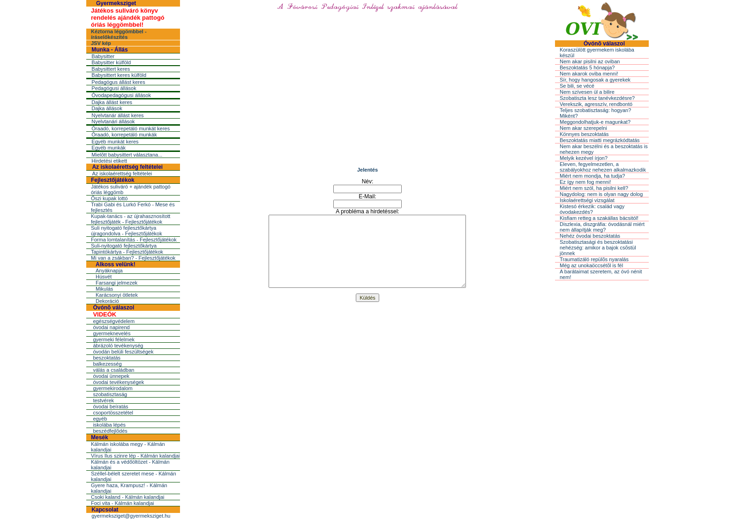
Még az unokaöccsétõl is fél (591, 265)
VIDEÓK (104, 314)
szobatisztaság (110, 394)
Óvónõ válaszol (113, 307)
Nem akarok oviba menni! (589, 73)
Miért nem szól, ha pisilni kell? (594, 188)
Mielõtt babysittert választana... (126, 155)
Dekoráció (107, 301)
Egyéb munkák (108, 148)
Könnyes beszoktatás (584, 134)
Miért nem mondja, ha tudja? (592, 176)
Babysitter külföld (111, 62)
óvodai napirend (111, 327)
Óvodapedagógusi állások (121, 95)
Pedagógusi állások (113, 88)
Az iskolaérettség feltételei (127, 167)
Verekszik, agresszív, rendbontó (596, 104)
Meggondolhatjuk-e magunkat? (595, 122)
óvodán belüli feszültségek (123, 351)
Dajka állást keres (111, 102)
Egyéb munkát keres (114, 141)
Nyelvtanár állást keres (117, 115)
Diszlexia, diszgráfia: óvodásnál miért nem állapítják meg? (602, 227)
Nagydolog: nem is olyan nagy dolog (601, 194)
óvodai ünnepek (111, 376)
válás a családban (113, 370)
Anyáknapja (109, 270)
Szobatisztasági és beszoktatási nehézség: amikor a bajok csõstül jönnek (598, 247)
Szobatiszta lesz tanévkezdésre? (597, 98)
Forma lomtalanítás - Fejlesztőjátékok (134, 239)
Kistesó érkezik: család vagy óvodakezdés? (592, 209)
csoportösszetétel (113, 412)
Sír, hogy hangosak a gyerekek (595, 80)
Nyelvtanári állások (113, 121)
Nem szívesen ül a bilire (587, 92)
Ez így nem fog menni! (585, 182)
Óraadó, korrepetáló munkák (124, 134)
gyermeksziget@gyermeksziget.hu (130, 516)
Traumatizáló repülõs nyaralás (594, 259)
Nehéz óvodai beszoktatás (590, 236)
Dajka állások (106, 108)
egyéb (100, 419)
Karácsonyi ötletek (117, 295)
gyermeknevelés (111, 333)
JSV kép (101, 43)
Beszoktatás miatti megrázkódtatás (600, 140)
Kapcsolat (104, 509)
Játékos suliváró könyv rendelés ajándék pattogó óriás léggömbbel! (128, 17)
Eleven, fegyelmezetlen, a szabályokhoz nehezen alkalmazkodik (603, 167)
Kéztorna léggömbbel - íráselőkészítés (119, 34)
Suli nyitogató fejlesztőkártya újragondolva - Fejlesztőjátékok (126, 230)
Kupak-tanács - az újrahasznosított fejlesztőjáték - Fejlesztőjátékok (130, 219)
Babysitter (102, 56)
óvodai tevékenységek (118, 382)
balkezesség (107, 364)
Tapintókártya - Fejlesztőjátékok (127, 252)
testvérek (103, 400)
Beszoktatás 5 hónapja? (587, 67)
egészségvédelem (114, 321)
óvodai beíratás (110, 406)
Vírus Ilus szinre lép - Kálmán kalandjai (135, 456)
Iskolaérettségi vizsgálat (587, 200)
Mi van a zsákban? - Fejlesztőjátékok (133, 258)
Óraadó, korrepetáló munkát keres (130, 128)
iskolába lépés (109, 425)
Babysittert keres (110, 69)
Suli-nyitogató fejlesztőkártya (124, 245)
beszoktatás (106, 358)
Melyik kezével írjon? (584, 158)
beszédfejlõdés (110, 431)
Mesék (99, 437)
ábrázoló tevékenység (118, 345)
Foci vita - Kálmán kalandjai (122, 503)
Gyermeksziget (116, 3)
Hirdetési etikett (109, 161)
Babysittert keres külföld (118, 75)
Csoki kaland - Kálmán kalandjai (128, 497)
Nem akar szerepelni (583, 128)
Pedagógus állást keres (118, 82)
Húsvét (104, 276)
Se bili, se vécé (577, 86)
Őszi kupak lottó (109, 198)
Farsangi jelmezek (116, 283)
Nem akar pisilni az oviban (590, 61)
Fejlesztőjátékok (113, 180)
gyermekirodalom (112, 388)
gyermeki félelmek (114, 339)
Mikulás (104, 289)
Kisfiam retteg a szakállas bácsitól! (599, 218)
